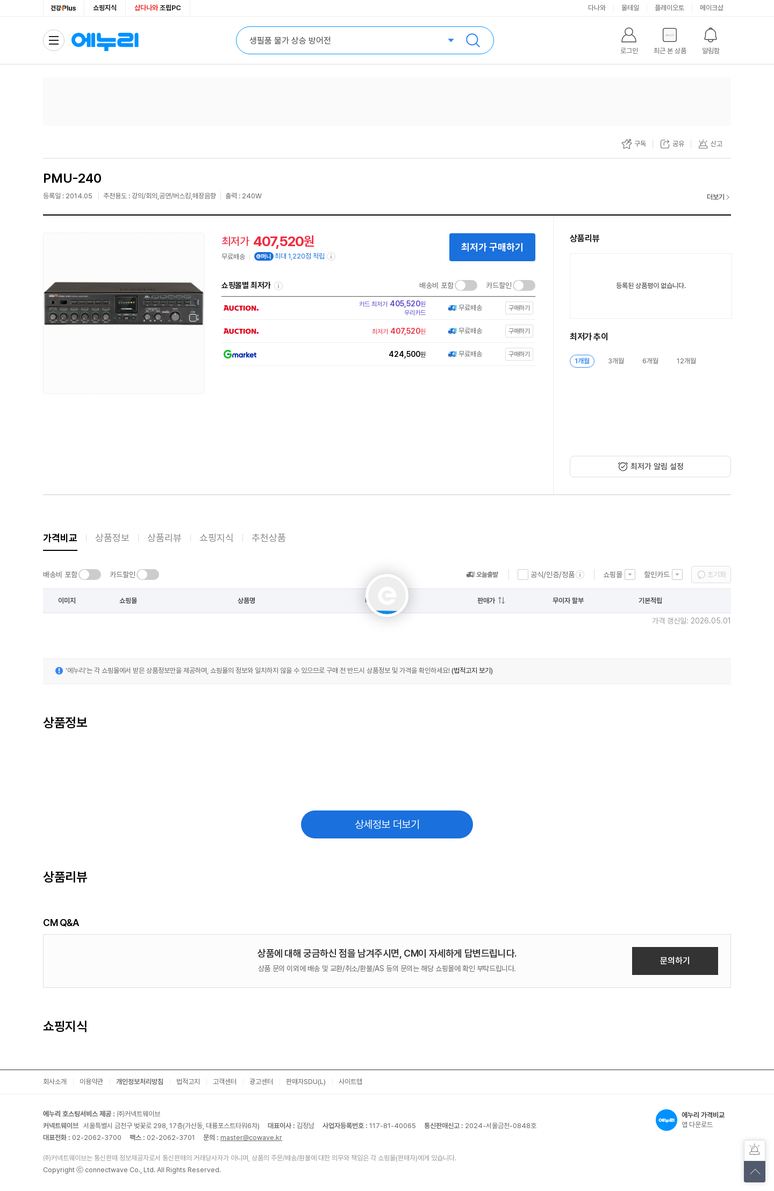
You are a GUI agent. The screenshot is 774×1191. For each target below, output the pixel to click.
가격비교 (60, 537)
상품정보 (112, 537)
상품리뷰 (164, 537)
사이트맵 (350, 1082)
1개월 (582, 361)
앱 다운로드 (693, 1120)
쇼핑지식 (105, 8)
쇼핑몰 (612, 574)
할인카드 (657, 574)
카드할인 (499, 285)
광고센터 (261, 1082)
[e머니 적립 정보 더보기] (331, 256)
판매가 (486, 601)
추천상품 (269, 537)
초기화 (716, 574)
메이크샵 (711, 8)
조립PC (157, 8)
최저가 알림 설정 (657, 466)
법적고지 (188, 1082)
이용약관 (91, 1082)
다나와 (597, 8)
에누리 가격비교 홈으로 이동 (105, 40)
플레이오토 (669, 8)
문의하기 (675, 961)
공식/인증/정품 (553, 574)
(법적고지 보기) (472, 670)
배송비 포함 (436, 285)
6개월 (650, 361)
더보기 (716, 197)
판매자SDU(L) (306, 1082)
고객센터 (224, 1082)
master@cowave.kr (251, 1137)
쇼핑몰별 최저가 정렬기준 (278, 286)
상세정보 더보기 (387, 824)
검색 (473, 40)
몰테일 (630, 8)
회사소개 (55, 1082)
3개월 (616, 361)
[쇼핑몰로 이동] (375, 308)
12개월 (686, 361)
